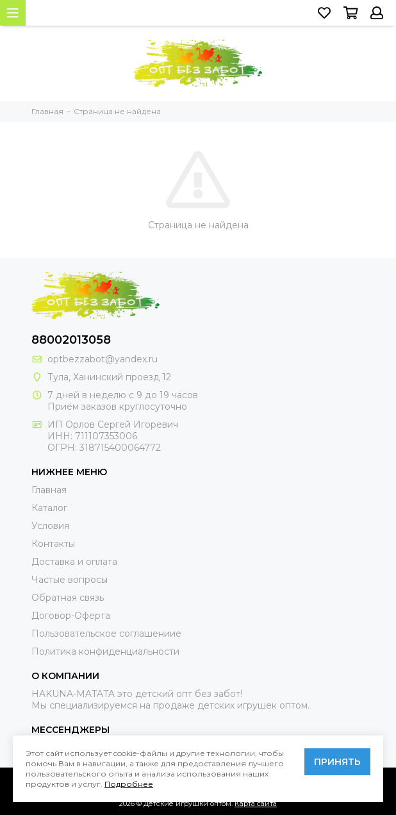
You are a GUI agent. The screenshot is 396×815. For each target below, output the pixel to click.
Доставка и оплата (74, 561)
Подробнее (128, 784)
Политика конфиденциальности (105, 651)
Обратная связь (67, 597)
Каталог (49, 508)
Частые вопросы (69, 579)
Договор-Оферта (70, 615)
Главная (49, 490)
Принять (337, 762)
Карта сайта (256, 803)
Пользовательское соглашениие (106, 633)
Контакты (53, 544)
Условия (50, 526)
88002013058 (71, 340)
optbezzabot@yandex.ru (102, 359)
